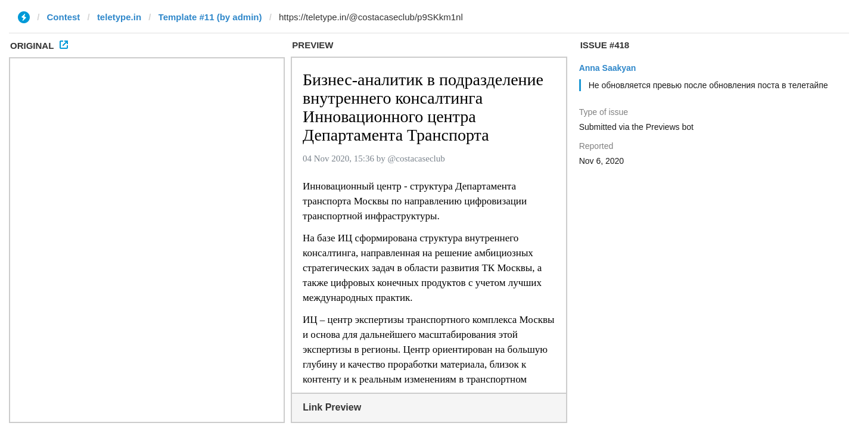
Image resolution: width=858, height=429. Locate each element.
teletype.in (119, 17)
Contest (63, 17)
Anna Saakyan (607, 68)
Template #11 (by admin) (210, 17)
